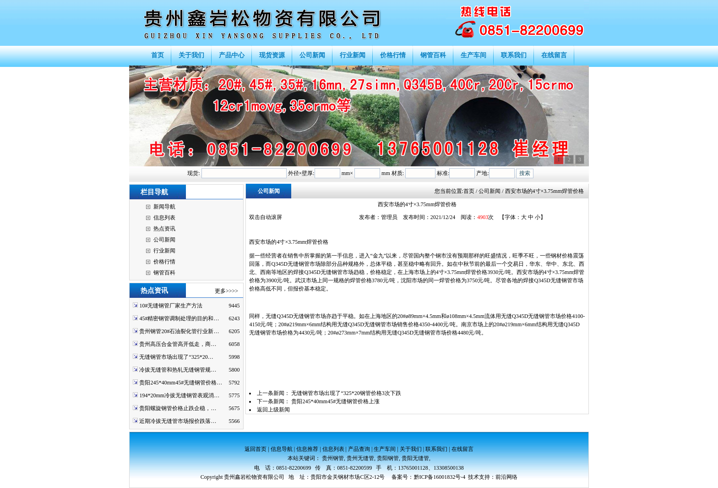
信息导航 (282, 449)
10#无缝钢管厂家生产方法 (170, 305)
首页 (468, 191)
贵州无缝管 (360, 458)
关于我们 (411, 449)
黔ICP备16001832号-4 (440, 477)
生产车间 (385, 449)
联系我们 (436, 449)
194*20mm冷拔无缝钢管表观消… (179, 395)
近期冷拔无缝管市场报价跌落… (177, 421)
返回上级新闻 (273, 409)
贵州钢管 (333, 458)
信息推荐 (307, 449)
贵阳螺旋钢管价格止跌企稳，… (177, 408)
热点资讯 (164, 228)
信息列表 (164, 217)
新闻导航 (164, 206)
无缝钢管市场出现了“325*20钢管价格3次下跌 (346, 393)
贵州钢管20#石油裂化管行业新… (179, 331)
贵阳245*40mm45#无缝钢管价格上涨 (335, 401)
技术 (473, 477)
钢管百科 (164, 272)
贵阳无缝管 (415, 458)
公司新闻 (164, 239)
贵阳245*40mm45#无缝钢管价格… (180, 382)
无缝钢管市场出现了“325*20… (176, 357)
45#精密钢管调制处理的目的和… (179, 318)
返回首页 (256, 449)
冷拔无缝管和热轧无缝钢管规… (177, 370)
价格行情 (164, 261)
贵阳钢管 (388, 458)
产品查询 (359, 449)
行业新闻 (164, 250)
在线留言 (462, 449)
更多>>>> (226, 291)
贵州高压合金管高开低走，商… (177, 344)
